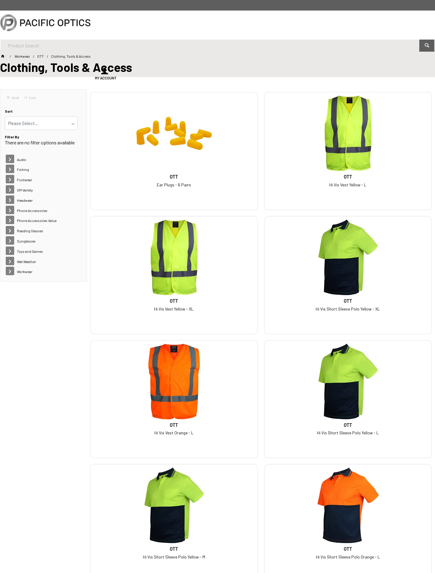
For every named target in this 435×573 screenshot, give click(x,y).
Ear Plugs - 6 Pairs (130, 179)
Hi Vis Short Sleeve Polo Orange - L (391, 302)
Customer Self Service (90, 552)
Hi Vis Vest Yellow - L (217, 179)
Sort (9, 111)
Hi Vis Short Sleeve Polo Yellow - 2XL (391, 425)
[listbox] (41, 123)
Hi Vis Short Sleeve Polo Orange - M (304, 425)
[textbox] (200, 24)
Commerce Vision (131, 552)
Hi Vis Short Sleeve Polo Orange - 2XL (217, 425)
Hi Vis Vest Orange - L (130, 302)
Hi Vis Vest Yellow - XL (304, 179)
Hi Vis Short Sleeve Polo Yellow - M (304, 302)
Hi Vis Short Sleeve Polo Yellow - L (217, 302)
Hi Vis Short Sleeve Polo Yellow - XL (391, 179)
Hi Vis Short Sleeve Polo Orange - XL (130, 425)
